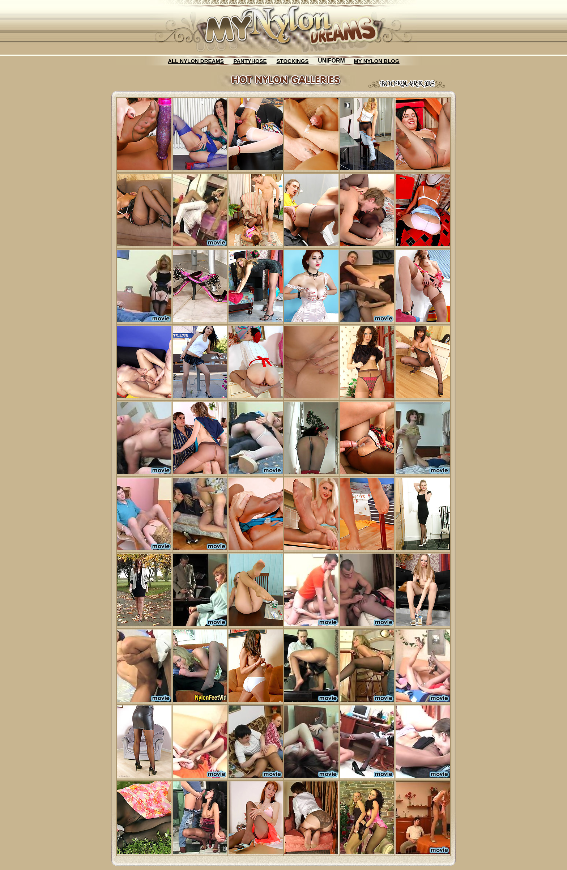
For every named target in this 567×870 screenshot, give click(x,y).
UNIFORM (331, 60)
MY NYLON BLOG (376, 61)
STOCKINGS (293, 61)
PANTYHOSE (250, 61)
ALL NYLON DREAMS (196, 61)
